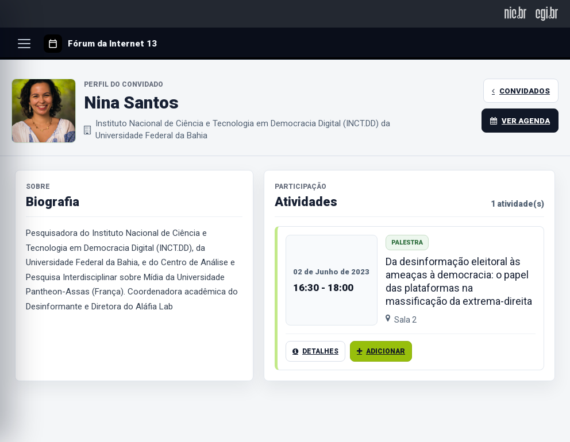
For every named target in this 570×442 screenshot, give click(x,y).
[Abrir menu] (24, 43)
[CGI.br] (547, 13)
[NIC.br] (515, 13)
